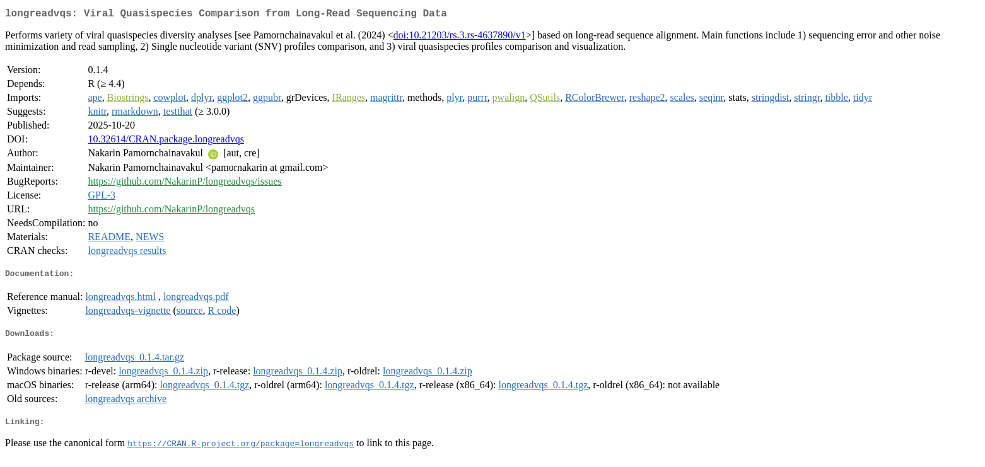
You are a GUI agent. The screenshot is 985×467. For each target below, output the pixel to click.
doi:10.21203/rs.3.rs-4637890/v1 (459, 37)
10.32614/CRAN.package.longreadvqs (166, 141)
